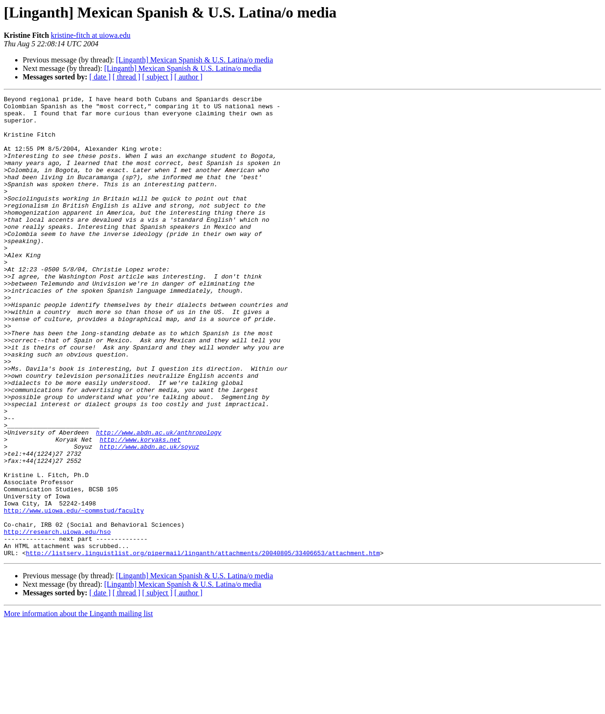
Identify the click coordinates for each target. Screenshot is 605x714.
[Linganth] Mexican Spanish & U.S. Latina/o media (194, 60)
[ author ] (188, 77)
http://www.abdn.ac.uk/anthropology (158, 500)
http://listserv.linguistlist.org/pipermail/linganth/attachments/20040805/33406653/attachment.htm (203, 645)
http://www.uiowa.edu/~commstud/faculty (74, 594)
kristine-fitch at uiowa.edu (90, 35)
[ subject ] (157, 77)
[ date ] (100, 77)
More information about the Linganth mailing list (78, 706)
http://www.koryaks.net (140, 509)
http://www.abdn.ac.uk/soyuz (149, 517)
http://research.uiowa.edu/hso (57, 619)
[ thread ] (126, 77)
